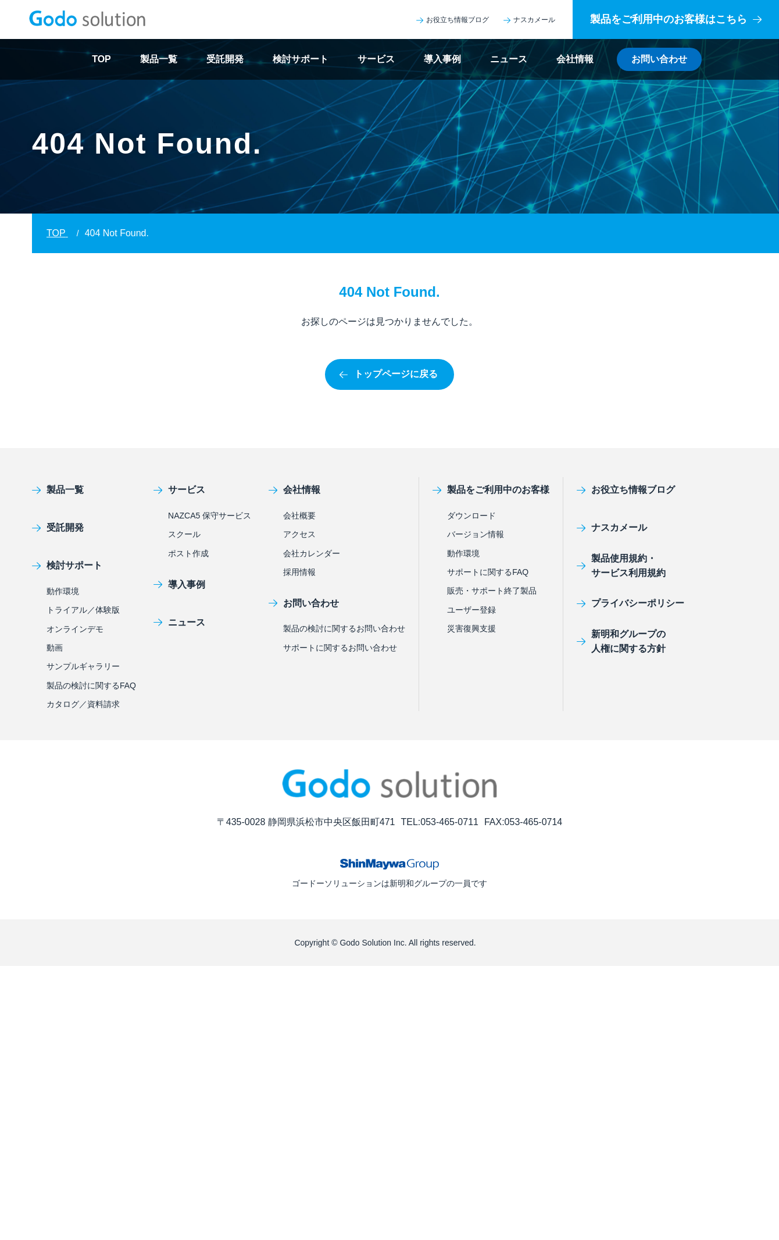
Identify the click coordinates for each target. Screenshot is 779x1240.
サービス (376, 59)
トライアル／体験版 (83, 609)
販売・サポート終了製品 (492, 590)
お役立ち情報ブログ (452, 20)
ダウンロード (471, 515)
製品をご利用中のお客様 (491, 490)
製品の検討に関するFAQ (91, 685)
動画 (55, 647)
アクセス (299, 534)
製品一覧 (158, 59)
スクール (184, 534)
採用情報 (299, 572)
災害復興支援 (471, 628)
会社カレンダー (311, 553)
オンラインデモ (75, 629)
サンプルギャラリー (83, 666)
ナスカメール (529, 20)
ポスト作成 (188, 553)
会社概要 (299, 515)
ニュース (508, 59)
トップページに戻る (389, 374)
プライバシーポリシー (630, 603)
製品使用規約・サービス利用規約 (621, 565)
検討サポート (300, 59)
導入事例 (442, 59)
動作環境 (63, 591)
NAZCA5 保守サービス (209, 515)
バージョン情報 (475, 534)
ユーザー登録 (471, 609)
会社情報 (575, 59)
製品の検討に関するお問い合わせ (344, 628)
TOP (101, 59)
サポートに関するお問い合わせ (340, 647)
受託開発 (225, 59)
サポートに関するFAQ (487, 572)
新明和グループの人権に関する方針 (621, 641)
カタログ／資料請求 (83, 704)
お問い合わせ (659, 59)
